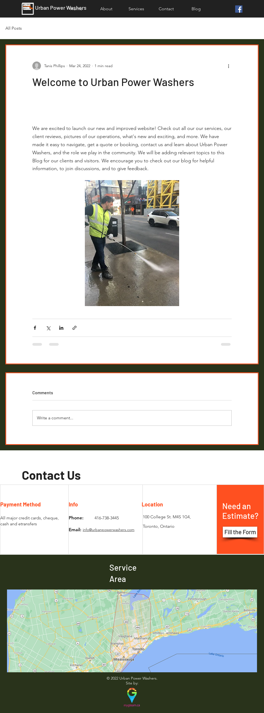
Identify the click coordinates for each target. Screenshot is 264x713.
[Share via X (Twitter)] (48, 327)
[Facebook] (238, 9)
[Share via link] (74, 327)
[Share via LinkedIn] (61, 327)
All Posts (13, 28)
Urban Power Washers (60, 7)
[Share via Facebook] (34, 327)
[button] (136, 9)
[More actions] (228, 66)
